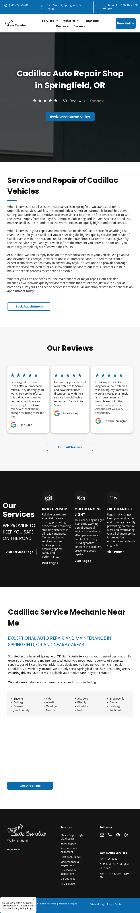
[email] (102, 835)
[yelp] (126, 835)
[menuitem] (50, 20)
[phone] (110, 835)
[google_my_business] (118, 835)
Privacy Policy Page (21, 908)
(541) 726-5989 (19, 5)
